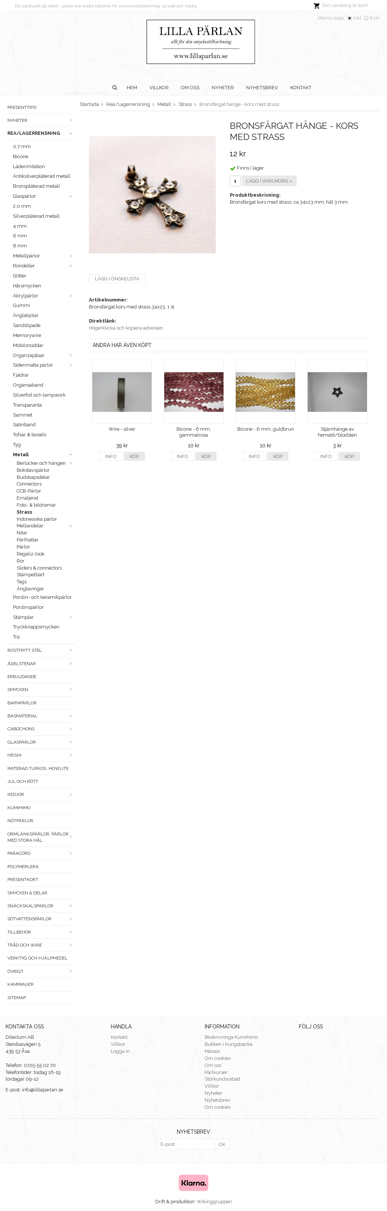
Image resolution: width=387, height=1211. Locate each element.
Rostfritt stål (40, 650)
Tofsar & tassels (29, 434)
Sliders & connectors (39, 568)
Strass (24, 512)
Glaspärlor (43, 196)
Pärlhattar (28, 540)
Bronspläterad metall (36, 186)
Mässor (212, 1051)
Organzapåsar (43, 355)
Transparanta (27, 405)
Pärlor (23, 547)
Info (111, 456)
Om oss (190, 87)
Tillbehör (40, 932)
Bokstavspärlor (33, 470)
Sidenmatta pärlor (43, 365)
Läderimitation (29, 166)
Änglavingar (30, 588)
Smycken (40, 689)
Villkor (159, 87)
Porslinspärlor (28, 607)
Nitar (22, 533)
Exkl (375, 18)
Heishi (40, 755)
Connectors (29, 484)
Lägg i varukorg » (269, 181)
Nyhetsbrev (262, 87)
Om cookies (218, 1058)
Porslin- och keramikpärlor (42, 597)
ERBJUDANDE (21, 676)
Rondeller (43, 265)
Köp (134, 456)
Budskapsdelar (33, 477)
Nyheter (223, 87)
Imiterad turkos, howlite (38, 768)
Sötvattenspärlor (40, 918)
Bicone (20, 156)
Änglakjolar (26, 315)
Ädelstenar (40, 663)
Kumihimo (18, 807)
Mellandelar (45, 525)
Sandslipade (26, 325)
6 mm (20, 235)
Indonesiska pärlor (37, 519)
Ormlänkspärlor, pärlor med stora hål (40, 837)
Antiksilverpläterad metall (41, 176)
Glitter (19, 275)
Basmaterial (40, 715)
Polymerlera (23, 866)
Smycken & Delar (27, 892)
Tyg (17, 444)
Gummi (21, 305)
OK (222, 1144)
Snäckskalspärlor (40, 905)
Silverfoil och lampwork (39, 395)
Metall (43, 454)
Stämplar (43, 617)
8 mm (20, 245)
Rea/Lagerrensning (40, 133)
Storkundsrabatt (222, 1079)
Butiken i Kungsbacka (228, 1044)
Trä (16, 637)
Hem (132, 87)
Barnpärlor (22, 702)
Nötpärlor (20, 820)
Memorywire (27, 335)
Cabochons (40, 728)
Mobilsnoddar (28, 345)
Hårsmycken (27, 285)
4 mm (20, 226)
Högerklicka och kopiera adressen (126, 328)
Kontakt (300, 87)
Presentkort (22, 879)
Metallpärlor (43, 255)
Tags (22, 581)
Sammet (22, 415)
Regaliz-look (30, 554)
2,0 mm (22, 206)
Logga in (120, 1051)
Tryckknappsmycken (36, 627)
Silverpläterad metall (36, 216)
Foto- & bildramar (36, 505)
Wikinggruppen (214, 1201)
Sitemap (16, 997)
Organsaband (28, 385)
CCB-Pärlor (29, 491)
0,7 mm (22, 146)
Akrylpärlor (43, 295)
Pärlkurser (216, 1072)
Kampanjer (20, 984)
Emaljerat (27, 498)
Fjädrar (21, 375)
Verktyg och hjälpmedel (37, 958)
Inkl (357, 18)
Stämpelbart (30, 574)
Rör (20, 561)
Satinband (24, 424)
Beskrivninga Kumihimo (231, 1037)
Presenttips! (22, 107)
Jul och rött (22, 781)
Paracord (40, 853)
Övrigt (40, 971)
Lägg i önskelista (117, 278)
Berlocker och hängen (45, 463)
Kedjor (40, 794)
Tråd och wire (40, 945)
